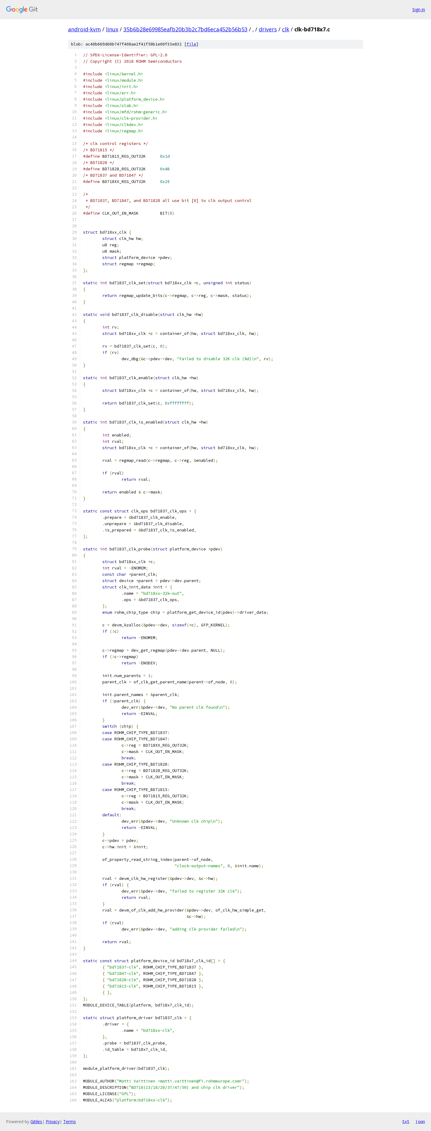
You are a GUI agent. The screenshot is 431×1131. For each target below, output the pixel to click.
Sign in (418, 9)
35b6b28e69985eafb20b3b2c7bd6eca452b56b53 (185, 29)
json (420, 1121)
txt (405, 1121)
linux (112, 29)
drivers (268, 29)
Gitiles (36, 1121)
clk (285, 29)
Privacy (53, 1121)
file (191, 44)
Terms (69, 1121)
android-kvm (84, 29)
